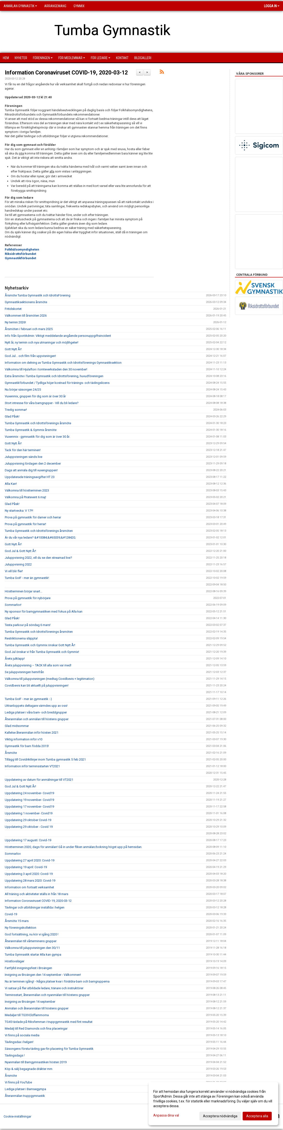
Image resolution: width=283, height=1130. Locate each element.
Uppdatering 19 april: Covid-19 (26, 867)
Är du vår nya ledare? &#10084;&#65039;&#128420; (40, 537)
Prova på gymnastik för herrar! (25, 524)
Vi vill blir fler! (14, 571)
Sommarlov (13, 853)
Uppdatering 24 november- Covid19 (29, 793)
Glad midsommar (17, 726)
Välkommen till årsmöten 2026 (26, 315)
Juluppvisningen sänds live (23, 457)
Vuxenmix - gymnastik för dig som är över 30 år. (37, 436)
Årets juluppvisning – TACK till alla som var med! (38, 665)
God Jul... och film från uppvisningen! (30, 356)
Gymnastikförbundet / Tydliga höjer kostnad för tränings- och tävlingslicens (57, 383)
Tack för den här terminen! (23, 450)
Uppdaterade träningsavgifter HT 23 (30, 477)
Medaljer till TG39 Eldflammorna (27, 1015)
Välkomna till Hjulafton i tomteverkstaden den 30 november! (46, 369)
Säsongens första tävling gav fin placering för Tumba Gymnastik (49, 1048)
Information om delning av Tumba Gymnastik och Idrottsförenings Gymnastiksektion (63, 362)
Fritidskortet (13, 309)
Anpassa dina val (166, 1115)
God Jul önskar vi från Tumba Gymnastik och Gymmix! (42, 652)
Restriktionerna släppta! (21, 638)
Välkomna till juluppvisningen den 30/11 (32, 948)
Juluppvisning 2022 (18, 564)
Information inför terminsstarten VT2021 (32, 766)
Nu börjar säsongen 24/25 (23, 389)
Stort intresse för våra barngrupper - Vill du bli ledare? (42, 403)
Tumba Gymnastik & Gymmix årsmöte (30, 430)
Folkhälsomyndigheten (22, 249)
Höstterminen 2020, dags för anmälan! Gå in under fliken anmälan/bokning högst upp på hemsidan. (73, 847)
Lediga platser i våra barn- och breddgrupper (36, 712)
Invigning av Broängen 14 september (30, 1001)
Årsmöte (11, 753)
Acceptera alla (257, 1116)
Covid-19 (11, 914)
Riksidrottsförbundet (20, 254)
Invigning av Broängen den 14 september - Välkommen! (43, 974)
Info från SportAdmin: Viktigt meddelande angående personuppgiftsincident (58, 336)
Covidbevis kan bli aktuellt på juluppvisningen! (36, 685)
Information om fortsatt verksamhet (29, 887)
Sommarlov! (13, 605)
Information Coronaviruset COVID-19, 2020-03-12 (66, 72)
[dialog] (213, 1103)
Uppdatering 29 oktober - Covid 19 (29, 827)
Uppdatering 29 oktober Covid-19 (28, 820)
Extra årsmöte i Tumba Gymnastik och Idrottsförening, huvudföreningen (54, 376)
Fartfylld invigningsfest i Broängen (28, 968)
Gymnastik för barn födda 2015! (27, 746)
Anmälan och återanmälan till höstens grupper (36, 1008)
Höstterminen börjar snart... (23, 591)
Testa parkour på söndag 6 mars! (27, 625)
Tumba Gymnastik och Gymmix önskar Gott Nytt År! (40, 645)
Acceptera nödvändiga (220, 1116)
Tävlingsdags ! (15, 1055)
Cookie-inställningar (17, 1116)
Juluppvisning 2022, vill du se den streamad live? (38, 557)
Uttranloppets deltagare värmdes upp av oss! (36, 705)
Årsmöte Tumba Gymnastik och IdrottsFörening (37, 295)
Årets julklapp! (15, 658)
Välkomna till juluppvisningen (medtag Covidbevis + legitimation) (49, 679)
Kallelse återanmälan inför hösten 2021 (31, 732)
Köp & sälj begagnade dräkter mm (28, 1069)
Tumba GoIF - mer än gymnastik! (27, 578)
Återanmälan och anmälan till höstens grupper (36, 719)
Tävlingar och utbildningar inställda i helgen (34, 907)
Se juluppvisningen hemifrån (24, 672)
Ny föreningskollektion (20, 927)
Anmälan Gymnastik (20, 6)
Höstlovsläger (14, 961)
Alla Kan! (11, 483)
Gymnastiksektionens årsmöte (26, 302)
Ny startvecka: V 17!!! (19, 510)
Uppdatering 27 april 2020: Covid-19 (29, 860)
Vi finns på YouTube (18, 1082)
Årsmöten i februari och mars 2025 (29, 329)
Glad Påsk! (12, 416)
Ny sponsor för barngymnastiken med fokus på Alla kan (43, 611)
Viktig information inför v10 (23, 739)
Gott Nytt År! (13, 349)
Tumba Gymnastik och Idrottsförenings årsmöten (39, 531)
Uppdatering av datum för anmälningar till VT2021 (39, 779)
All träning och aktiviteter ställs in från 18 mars (36, 894)
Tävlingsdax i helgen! (19, 1042)
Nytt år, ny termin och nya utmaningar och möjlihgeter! (41, 342)
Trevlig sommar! (16, 409)
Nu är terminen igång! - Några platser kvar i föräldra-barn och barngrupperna (57, 981)
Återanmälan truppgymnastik (25, 1096)
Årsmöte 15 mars (17, 921)
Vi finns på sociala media (22, 1035)
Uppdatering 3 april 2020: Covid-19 (29, 874)
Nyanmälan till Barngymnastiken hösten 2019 (36, 1062)
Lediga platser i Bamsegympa (25, 1089)
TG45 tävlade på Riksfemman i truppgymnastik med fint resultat (48, 1022)
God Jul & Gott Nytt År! (20, 551)
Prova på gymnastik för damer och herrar (33, 517)
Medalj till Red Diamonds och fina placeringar (36, 1028)
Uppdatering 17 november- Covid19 (29, 806)
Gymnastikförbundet (20, 258)
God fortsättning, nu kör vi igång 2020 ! (31, 934)
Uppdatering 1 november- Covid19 (28, 813)
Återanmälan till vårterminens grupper (30, 941)
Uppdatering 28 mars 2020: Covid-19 (30, 880)
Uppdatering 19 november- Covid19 (29, 800)
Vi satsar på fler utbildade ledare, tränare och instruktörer (44, 988)
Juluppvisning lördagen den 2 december (33, 463)
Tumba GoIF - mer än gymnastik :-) (28, 699)
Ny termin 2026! (15, 322)
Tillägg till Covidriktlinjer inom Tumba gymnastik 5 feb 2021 (45, 759)
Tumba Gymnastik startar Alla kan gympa (33, 954)
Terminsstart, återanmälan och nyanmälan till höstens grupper (47, 995)
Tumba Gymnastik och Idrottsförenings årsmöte (38, 423)
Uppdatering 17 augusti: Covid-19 (28, 840)
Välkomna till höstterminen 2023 (27, 490)
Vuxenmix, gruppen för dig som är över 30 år (35, 396)
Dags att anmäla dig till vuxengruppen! (31, 470)
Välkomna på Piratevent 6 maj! (25, 497)
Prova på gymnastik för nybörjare (27, 598)
